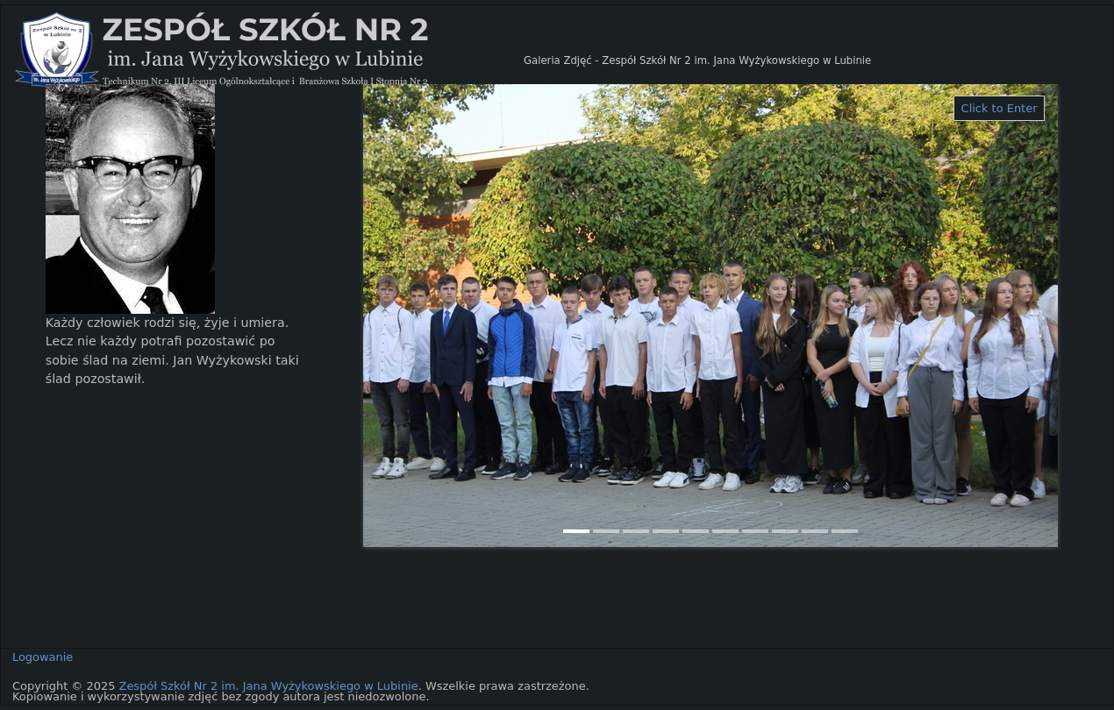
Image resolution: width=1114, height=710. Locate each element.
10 (845, 531)
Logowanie (42, 657)
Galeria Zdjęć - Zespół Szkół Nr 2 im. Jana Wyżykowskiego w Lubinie (697, 60)
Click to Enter (999, 108)
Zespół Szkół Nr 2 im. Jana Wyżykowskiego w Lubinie (268, 685)
